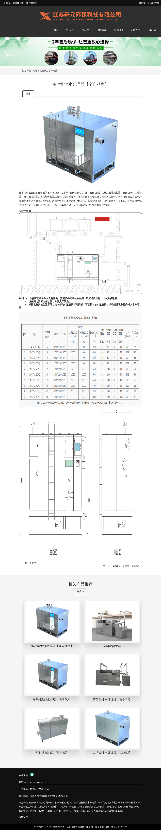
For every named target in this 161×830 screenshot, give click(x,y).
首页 (56, 30)
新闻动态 (119, 30)
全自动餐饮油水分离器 (46, 70)
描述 (28, 93)
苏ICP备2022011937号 (116, 826)
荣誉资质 (135, 30)
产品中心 (86, 30)
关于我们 (70, 30)
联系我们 (151, 30)
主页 (24, 70)
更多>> (80, 591)
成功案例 (102, 30)
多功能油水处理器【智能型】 (126, 566)
